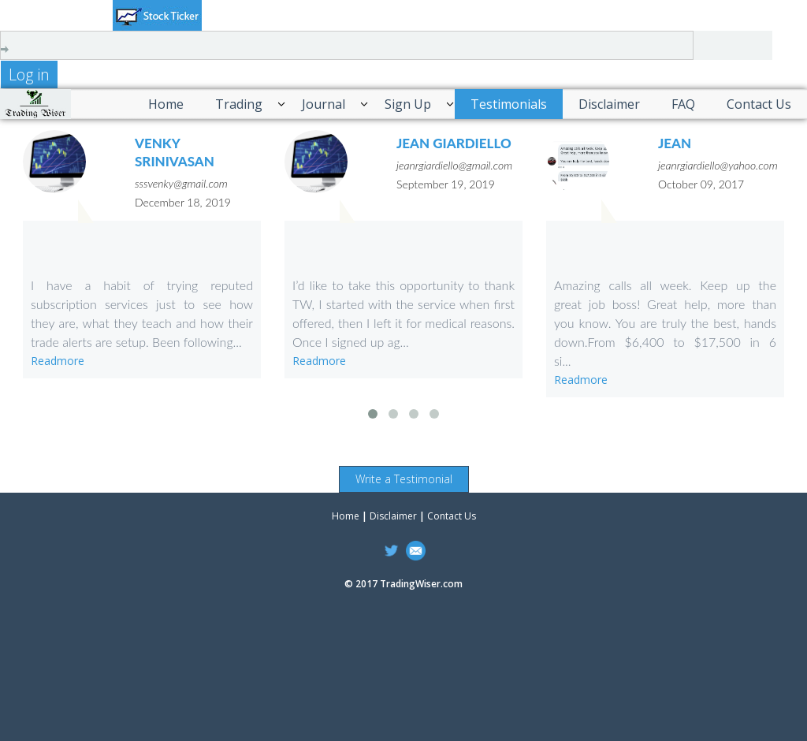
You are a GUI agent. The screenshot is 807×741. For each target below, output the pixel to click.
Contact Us (759, 104)
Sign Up (408, 104)
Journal (323, 104)
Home (166, 104)
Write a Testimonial (403, 478)
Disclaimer (609, 104)
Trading (238, 104)
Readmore (57, 360)
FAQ (683, 104)
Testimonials (508, 104)
